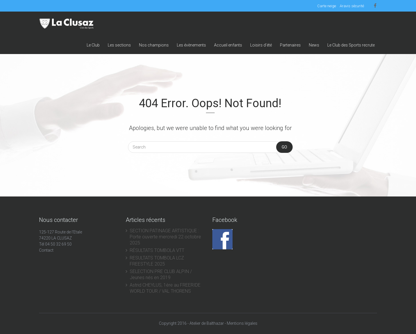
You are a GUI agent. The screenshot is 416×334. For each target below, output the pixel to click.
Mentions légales (242, 323)
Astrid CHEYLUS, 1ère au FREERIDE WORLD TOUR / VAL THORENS (165, 288)
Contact (46, 250)
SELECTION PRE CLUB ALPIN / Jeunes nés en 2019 (161, 274)
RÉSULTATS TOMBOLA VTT (157, 250)
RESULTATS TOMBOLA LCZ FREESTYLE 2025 (157, 261)
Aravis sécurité (352, 6)
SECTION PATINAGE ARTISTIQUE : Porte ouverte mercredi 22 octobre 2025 (165, 237)
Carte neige (326, 6)
